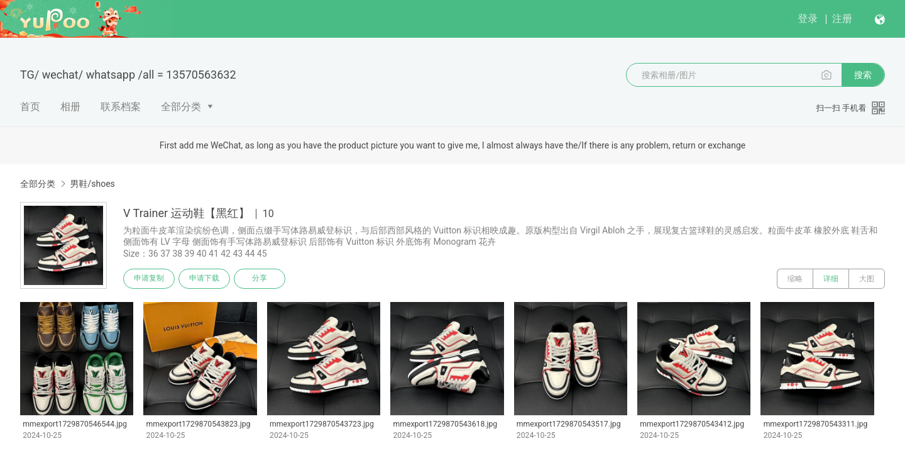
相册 (70, 107)
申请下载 (206, 278)
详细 (830, 278)
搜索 (863, 75)
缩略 (795, 278)
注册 (842, 19)
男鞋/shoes (92, 184)
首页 (30, 107)
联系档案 (121, 107)
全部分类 (181, 107)
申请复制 (149, 278)
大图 (866, 278)
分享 (262, 278)
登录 (808, 19)
